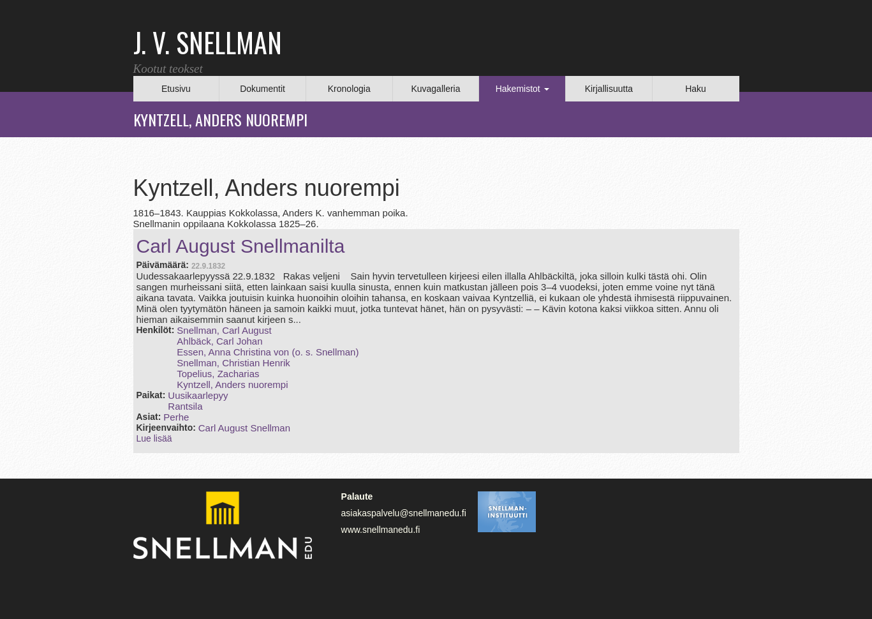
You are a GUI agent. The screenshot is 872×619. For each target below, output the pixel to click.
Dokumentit (262, 89)
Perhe (176, 417)
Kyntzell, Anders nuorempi (232, 384)
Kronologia (349, 89)
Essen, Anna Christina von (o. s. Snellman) (267, 352)
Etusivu (176, 89)
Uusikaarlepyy (198, 395)
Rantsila (185, 406)
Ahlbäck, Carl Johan (219, 341)
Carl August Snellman (244, 427)
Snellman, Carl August (224, 330)
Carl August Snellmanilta (241, 246)
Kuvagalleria (435, 89)
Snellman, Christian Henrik (233, 362)
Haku (695, 89)
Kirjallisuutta (609, 89)
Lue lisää (154, 438)
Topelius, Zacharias (218, 373)
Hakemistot (522, 89)
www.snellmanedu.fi (380, 530)
